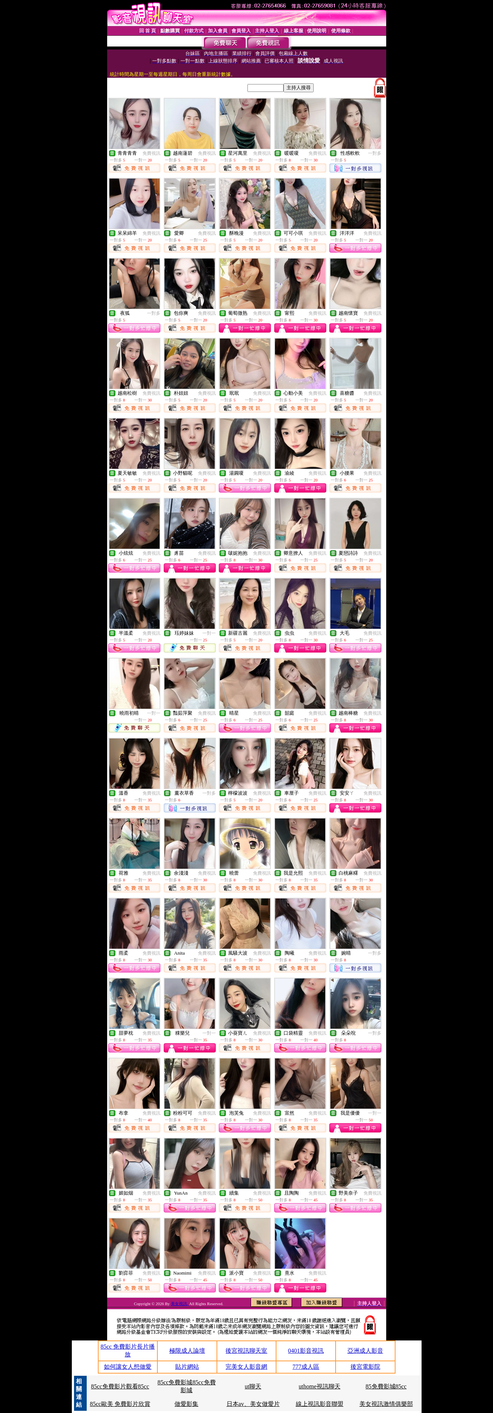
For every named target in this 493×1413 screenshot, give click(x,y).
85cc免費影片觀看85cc (120, 1386)
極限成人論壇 (187, 1351)
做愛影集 (186, 1404)
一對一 (209, 633)
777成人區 (305, 1367)
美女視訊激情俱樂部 (386, 1404)
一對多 (374, 153)
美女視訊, (180, 1303)
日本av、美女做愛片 (253, 1404)
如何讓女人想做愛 (127, 1367)
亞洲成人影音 (365, 1351)
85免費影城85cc (386, 1386)
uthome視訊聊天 (319, 1386)
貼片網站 (187, 1367)
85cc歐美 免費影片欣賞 (120, 1404)
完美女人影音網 (246, 1367)
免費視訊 (151, 153)
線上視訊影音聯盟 (319, 1404)
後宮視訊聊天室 (246, 1351)
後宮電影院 (365, 1367)
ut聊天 (253, 1386)
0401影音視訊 (306, 1351)
